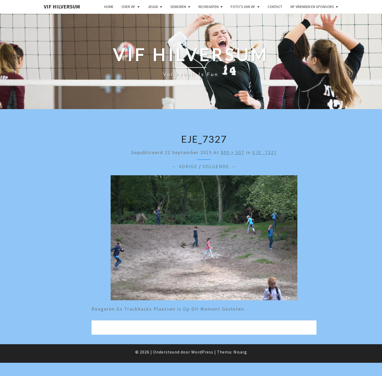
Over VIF (128, 6)
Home (109, 6)
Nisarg (240, 352)
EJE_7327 (264, 152)
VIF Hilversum (62, 6)
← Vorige (184, 166)
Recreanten (208, 6)
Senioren (178, 6)
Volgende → (219, 166)
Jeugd (153, 6)
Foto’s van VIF (243, 6)
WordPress (202, 352)
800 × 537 (232, 152)
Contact (275, 6)
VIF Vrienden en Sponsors (312, 6)
